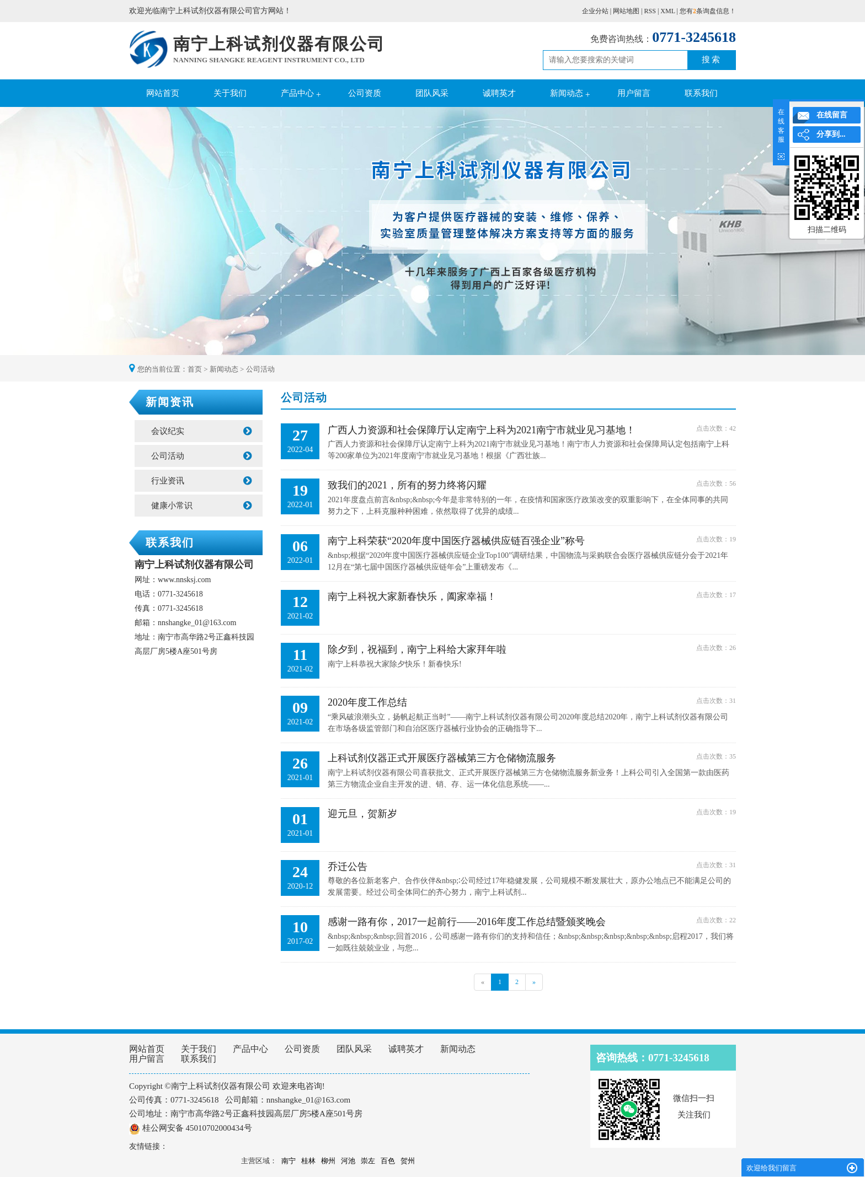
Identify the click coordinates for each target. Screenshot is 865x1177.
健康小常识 (201, 506)
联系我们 (701, 93)
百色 (388, 1161)
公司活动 (260, 369)
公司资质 (364, 93)
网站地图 (626, 11)
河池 (348, 1161)
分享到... (831, 134)
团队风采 (431, 93)
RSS (650, 11)
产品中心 (297, 93)
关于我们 (230, 93)
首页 (195, 369)
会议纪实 (201, 431)
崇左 (368, 1161)
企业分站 (595, 11)
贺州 (408, 1161)
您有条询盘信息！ (708, 11)
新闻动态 (566, 93)
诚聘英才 (499, 93)
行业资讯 (201, 481)
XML (667, 11)
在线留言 (831, 115)
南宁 (288, 1161)
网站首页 (162, 93)
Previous (36, 232)
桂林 (308, 1161)
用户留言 (633, 93)
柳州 (328, 1161)
